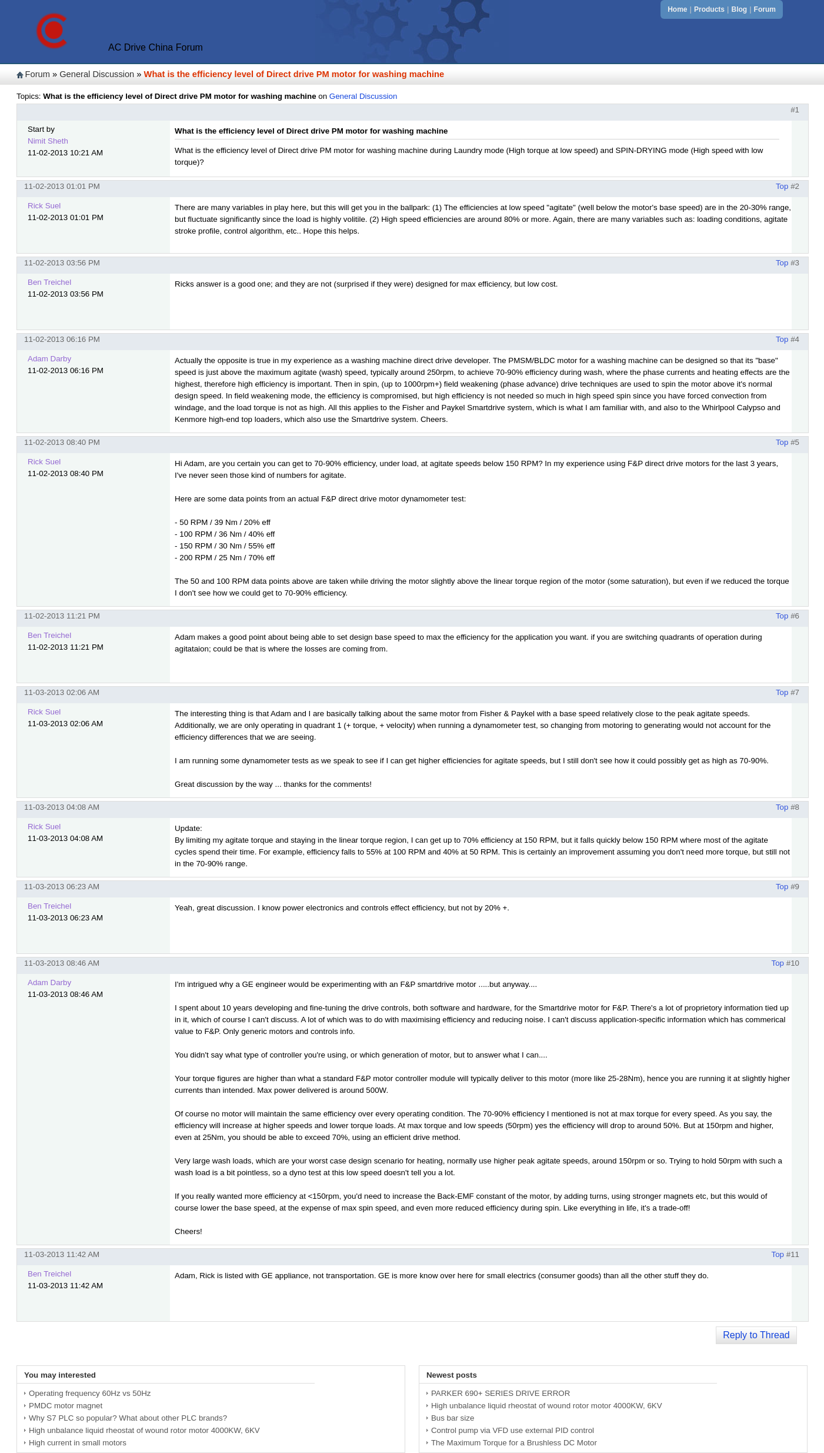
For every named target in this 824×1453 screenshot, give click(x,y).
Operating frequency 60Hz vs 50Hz (90, 1393)
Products (709, 9)
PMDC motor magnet (65, 1405)
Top (782, 186)
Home (677, 9)
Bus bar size (452, 1418)
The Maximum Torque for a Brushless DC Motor (514, 1442)
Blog (739, 9)
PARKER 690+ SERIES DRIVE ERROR (500, 1393)
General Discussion (96, 74)
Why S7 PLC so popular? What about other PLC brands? (128, 1418)
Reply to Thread (756, 1335)
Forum (765, 9)
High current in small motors (77, 1442)
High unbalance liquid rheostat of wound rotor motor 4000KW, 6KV (144, 1430)
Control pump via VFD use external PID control (512, 1430)
